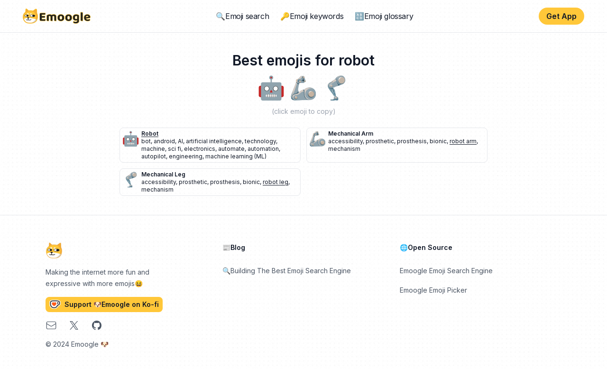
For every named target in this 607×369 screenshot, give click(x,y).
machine (153, 148)
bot (146, 141)
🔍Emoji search (242, 16)
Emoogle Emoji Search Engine (446, 271)
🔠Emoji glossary (384, 16)
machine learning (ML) (236, 156)
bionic (438, 141)
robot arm (463, 141)
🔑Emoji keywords (311, 16)
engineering (185, 156)
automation (263, 148)
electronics (199, 148)
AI (180, 141)
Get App (561, 16)
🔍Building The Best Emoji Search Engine (286, 271)
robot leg (275, 181)
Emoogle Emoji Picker (433, 290)
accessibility (345, 141)
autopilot (153, 156)
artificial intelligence (214, 141)
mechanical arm (350, 133)
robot (149, 133)
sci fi (174, 148)
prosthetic (380, 141)
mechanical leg (163, 174)
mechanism (344, 148)
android (164, 141)
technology (260, 141)
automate (231, 148)
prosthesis (412, 141)
